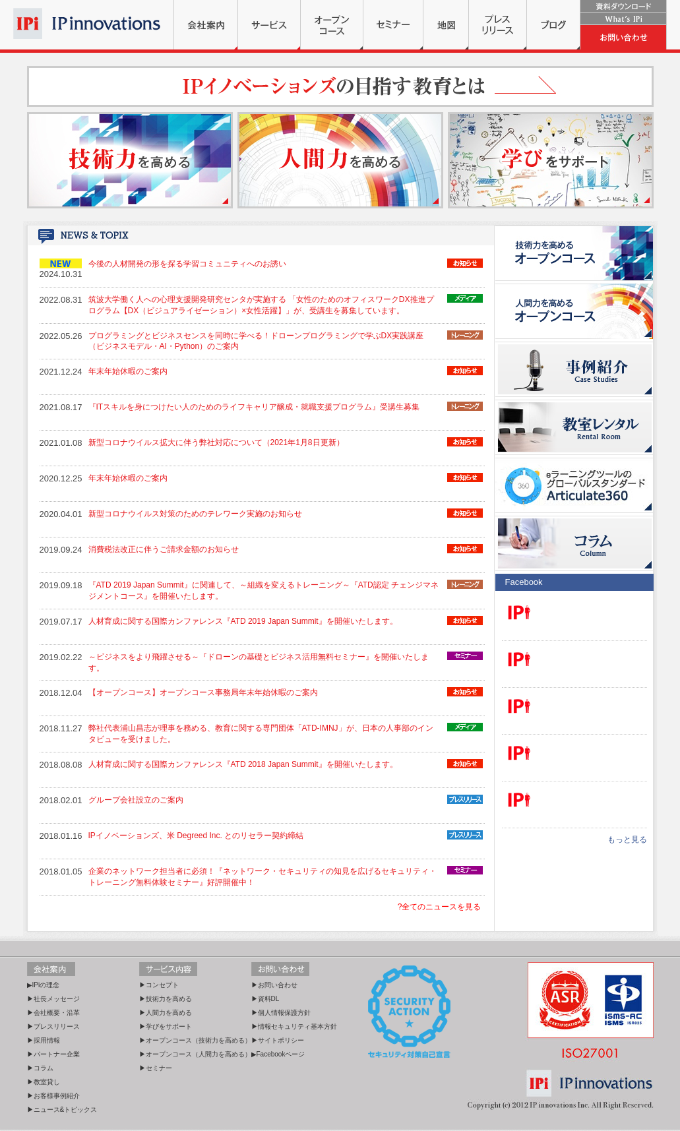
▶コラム (40, 1068)
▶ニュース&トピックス (62, 1109)
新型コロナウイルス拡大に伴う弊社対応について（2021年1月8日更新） (216, 442)
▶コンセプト (159, 985)
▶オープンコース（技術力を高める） (195, 1040)
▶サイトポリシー (277, 1040)
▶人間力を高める (165, 1012)
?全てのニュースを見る (439, 906)
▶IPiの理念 (43, 985)
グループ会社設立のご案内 (135, 800)
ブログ (553, 24)
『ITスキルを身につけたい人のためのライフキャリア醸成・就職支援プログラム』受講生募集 (254, 407)
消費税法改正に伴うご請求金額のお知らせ (163, 549)
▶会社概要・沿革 (53, 1012)
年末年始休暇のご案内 (128, 371)
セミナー (393, 24)
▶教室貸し (43, 1081)
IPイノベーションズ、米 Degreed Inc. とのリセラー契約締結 (196, 835)
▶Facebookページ (278, 1054)
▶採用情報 (43, 1040)
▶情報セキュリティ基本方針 (294, 1026)
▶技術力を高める (165, 998)
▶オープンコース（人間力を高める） (195, 1054)
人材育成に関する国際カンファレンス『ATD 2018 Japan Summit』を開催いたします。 (243, 764)
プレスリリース (497, 24)
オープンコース (332, 24)
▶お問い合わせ (274, 985)
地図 (445, 24)
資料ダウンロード (623, 6)
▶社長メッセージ (53, 998)
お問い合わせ (623, 37)
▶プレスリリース (53, 1026)
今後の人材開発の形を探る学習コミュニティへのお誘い (187, 263)
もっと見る (627, 839)
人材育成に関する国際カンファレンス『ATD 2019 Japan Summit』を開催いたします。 (243, 621)
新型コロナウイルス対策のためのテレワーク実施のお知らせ (195, 513)
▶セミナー (155, 1068)
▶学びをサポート (165, 1026)
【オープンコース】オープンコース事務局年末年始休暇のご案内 (203, 692)
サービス (269, 24)
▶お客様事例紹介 (53, 1095)
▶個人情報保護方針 (281, 1012)
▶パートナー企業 (53, 1054)
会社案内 (205, 24)
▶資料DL (265, 998)
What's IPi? (623, 19)
